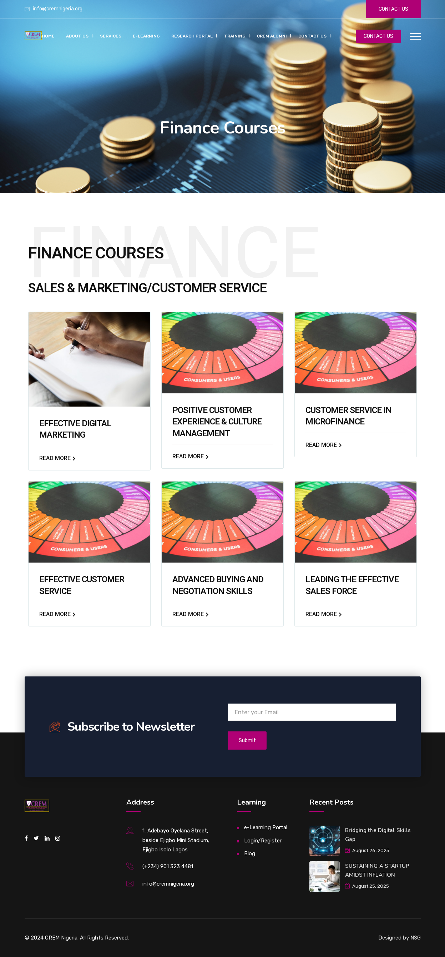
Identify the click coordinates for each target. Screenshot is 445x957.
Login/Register (263, 840)
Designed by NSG (399, 938)
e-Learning (146, 36)
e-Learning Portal (265, 827)
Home (48, 36)
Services (110, 36)
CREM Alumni (272, 36)
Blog (249, 853)
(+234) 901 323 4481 (167, 866)
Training (235, 36)
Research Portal (192, 36)
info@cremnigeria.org (57, 9)
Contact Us (312, 36)
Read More (56, 458)
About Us (77, 36)
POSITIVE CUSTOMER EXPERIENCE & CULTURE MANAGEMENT (217, 421)
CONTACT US (378, 36)
